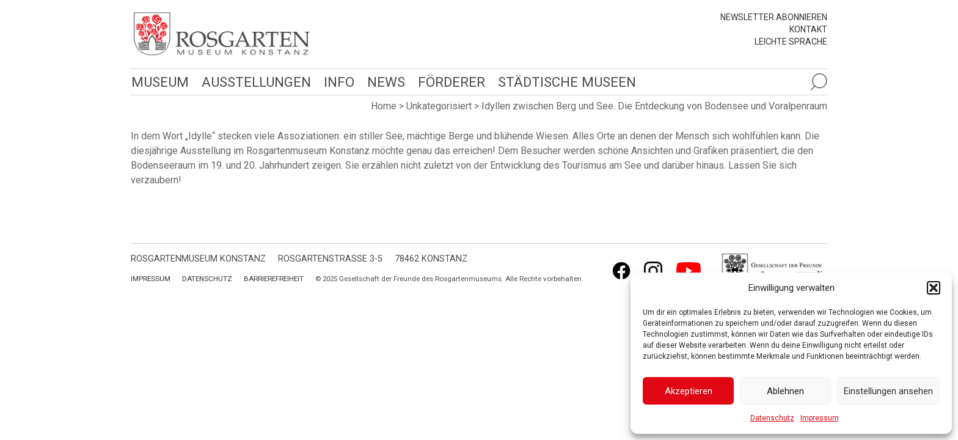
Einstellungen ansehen (888, 391)
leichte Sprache (791, 41)
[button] (933, 288)
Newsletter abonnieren (773, 17)
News (383, 81)
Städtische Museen (562, 81)
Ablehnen (785, 391)
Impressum (819, 418)
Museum (159, 81)
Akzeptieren (688, 391)
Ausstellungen (254, 81)
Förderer (448, 81)
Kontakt (808, 29)
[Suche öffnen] (818, 81)
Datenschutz (772, 418)
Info (336, 81)
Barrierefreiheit (274, 278)
